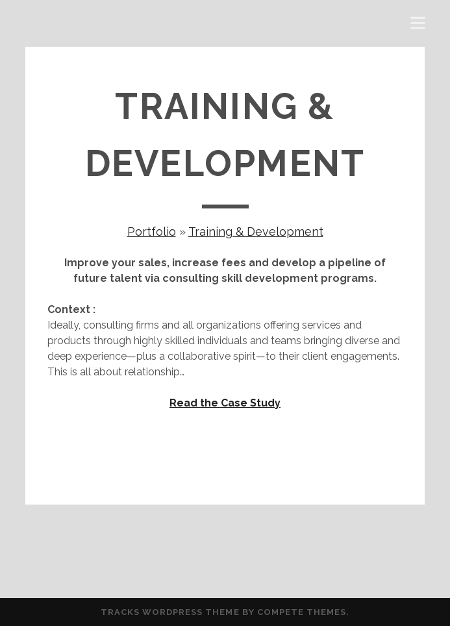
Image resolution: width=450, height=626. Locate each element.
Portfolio (151, 231)
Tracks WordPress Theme (170, 612)
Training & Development (255, 231)
